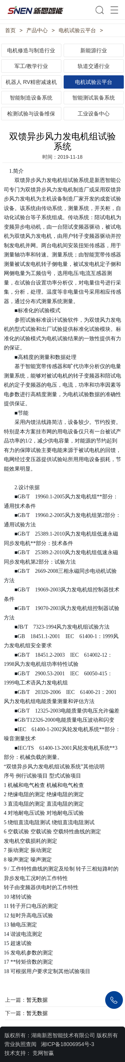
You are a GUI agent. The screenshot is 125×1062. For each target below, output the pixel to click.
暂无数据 (37, 1000)
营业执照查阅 (20, 1044)
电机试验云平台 (77, 30)
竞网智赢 (43, 1053)
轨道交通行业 (94, 66)
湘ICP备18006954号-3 (67, 1044)
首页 (10, 30)
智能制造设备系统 (31, 98)
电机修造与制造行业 (31, 50)
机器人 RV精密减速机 (31, 82)
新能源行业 (93, 50)
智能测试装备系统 (93, 98)
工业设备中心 (94, 114)
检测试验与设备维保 (31, 114)
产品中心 (37, 30)
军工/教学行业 (31, 66)
